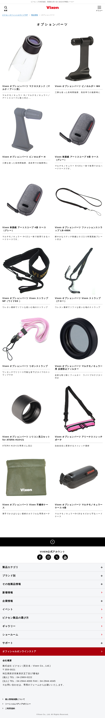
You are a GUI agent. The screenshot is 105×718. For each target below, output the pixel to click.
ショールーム (10, 634)
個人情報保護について (15, 699)
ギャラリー (9, 626)
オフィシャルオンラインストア (19, 651)
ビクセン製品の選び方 (15, 617)
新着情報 (7, 592)
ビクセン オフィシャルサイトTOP (15, 15)
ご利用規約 (10, 708)
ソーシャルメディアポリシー (18, 704)
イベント (7, 609)
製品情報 (34, 15)
